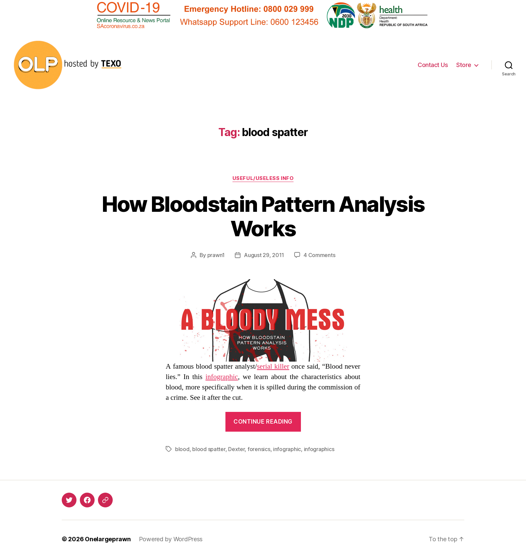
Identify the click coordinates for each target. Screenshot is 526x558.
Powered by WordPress (171, 539)
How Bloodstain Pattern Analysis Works (263, 216)
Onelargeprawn (108, 539)
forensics (259, 449)
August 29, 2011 (264, 255)
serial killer (273, 366)
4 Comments (319, 255)
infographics (319, 449)
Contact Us (433, 64)
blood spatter (208, 449)
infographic (222, 376)
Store (463, 64)
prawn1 (216, 255)
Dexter (236, 449)
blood (182, 449)
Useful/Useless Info (263, 178)
